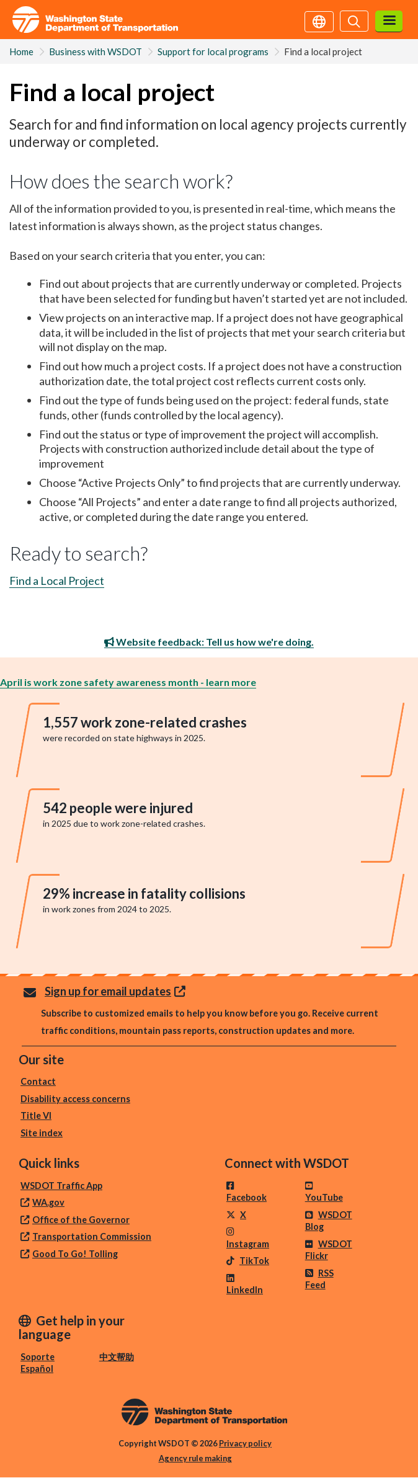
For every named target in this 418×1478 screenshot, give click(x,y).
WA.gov (48, 1202)
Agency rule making (195, 1458)
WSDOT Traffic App (61, 1185)
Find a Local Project (56, 580)
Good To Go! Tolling (75, 1254)
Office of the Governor (81, 1219)
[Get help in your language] (319, 20)
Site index (41, 1133)
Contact (38, 1081)
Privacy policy (245, 1443)
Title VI (35, 1115)
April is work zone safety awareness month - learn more (128, 682)
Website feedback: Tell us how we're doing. (209, 642)
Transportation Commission (91, 1236)
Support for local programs (213, 51)
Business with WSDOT (95, 51)
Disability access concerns (75, 1098)
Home (21, 51)
